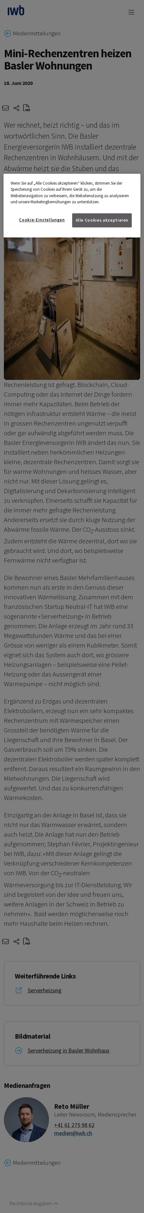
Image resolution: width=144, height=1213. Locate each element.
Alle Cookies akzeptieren (102, 220)
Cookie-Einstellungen (41, 220)
